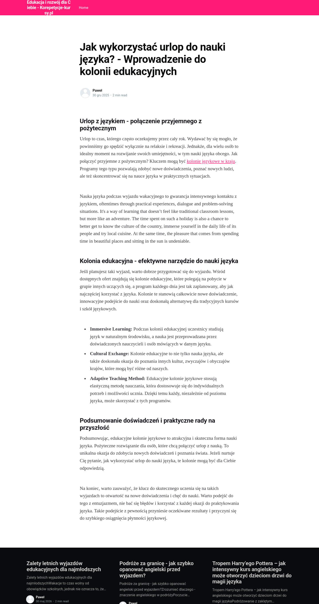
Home (83, 8)
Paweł (97, 90)
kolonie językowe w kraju (211, 161)
